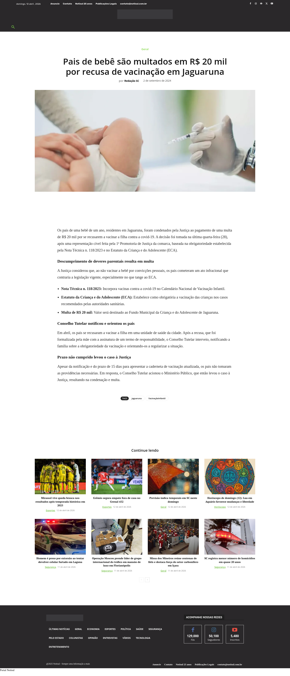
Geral (145, 50)
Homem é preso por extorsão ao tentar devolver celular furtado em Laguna (60, 560)
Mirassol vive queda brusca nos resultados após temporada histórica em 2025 (60, 501)
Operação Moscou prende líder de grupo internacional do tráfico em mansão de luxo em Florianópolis (116, 561)
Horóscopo (220, 507)
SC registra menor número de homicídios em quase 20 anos (229, 560)
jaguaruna (137, 398)
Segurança (50, 567)
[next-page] (147, 579)
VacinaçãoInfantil (157, 398)
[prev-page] (141, 579)
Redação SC (131, 81)
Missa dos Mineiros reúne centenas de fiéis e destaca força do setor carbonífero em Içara (173, 561)
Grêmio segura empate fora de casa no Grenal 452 (116, 499)
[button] (13, 27)
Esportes (50, 510)
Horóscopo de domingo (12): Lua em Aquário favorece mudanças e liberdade (229, 499)
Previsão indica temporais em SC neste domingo (173, 499)
